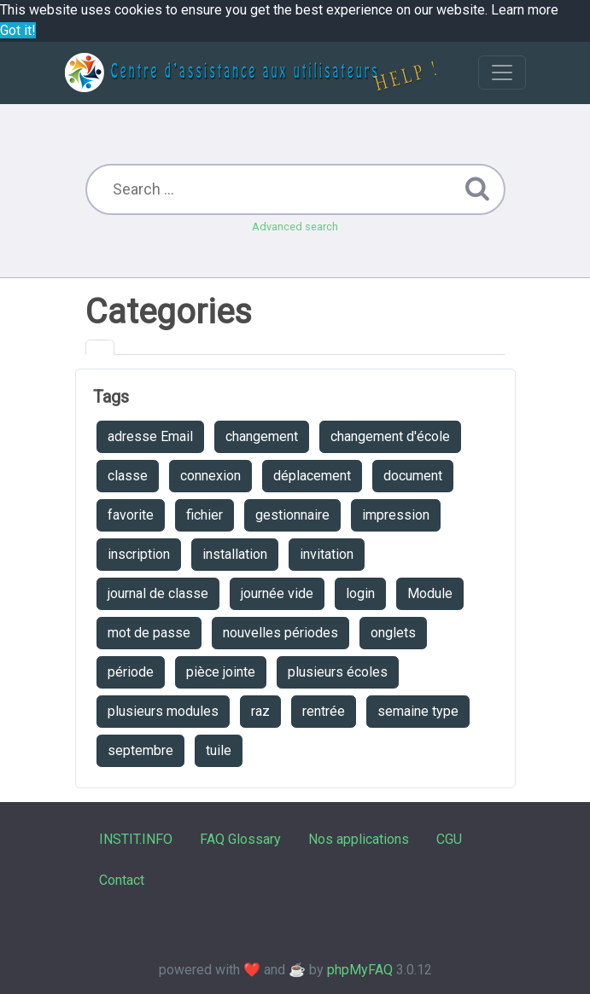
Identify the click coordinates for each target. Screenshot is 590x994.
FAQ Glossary (240, 839)
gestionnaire (292, 515)
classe (128, 476)
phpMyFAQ (360, 970)
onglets (393, 633)
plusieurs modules (163, 711)
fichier (204, 515)
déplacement (312, 476)
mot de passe (149, 633)
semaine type (418, 711)
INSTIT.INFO (135, 839)
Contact (121, 880)
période (131, 672)
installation (234, 554)
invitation (326, 554)
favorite (131, 515)
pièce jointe (220, 672)
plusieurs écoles (338, 672)
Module (430, 593)
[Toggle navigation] (502, 72)
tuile (218, 750)
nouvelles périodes (280, 633)
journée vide (277, 593)
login (360, 593)
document (412, 476)
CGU (449, 839)
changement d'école (390, 436)
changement (261, 436)
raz (260, 711)
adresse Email (150, 436)
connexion (210, 476)
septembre (140, 750)
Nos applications (358, 839)
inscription (139, 554)
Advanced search (295, 226)
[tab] (99, 347)
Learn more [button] (524, 10)
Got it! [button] (18, 30)
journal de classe (158, 593)
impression (395, 515)
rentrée (323, 711)
